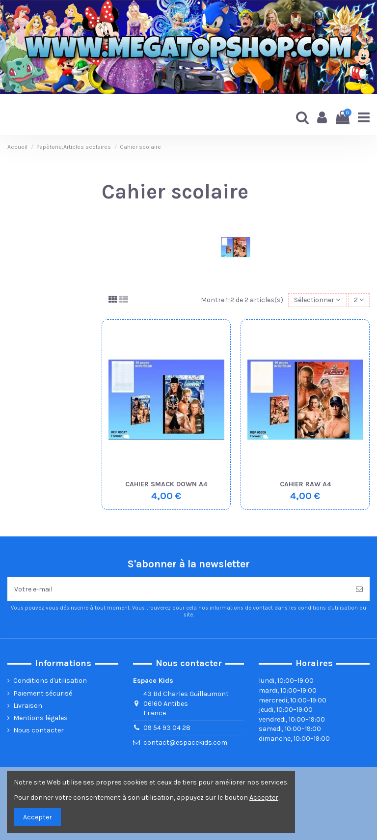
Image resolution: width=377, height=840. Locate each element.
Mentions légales (40, 718)
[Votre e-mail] (178, 589)
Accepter (37, 817)
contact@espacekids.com (185, 742)
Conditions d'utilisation (50, 680)
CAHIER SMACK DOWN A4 (166, 484)
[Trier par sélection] (317, 300)
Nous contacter (38, 730)
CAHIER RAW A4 (305, 484)
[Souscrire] (359, 589)
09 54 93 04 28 (166, 728)
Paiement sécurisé (42, 693)
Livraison (27, 705)
